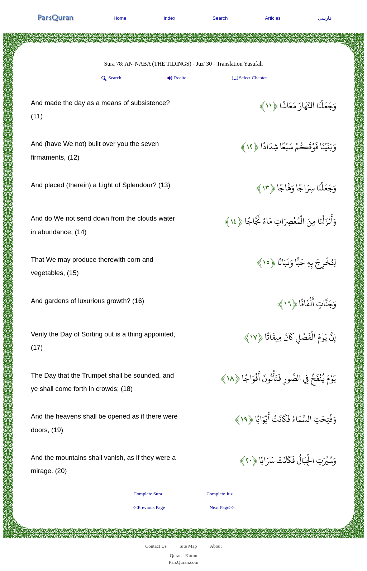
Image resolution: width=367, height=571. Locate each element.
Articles (273, 18)
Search (220, 18)
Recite (176, 78)
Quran (176, 555)
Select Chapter (249, 78)
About (215, 546)
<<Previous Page (148, 507)
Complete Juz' (219, 493)
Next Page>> (221, 507)
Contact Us (156, 546)
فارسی (325, 18)
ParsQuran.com (184, 562)
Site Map (188, 546)
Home (120, 18)
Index (170, 18)
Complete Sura (148, 493)
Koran (191, 555)
